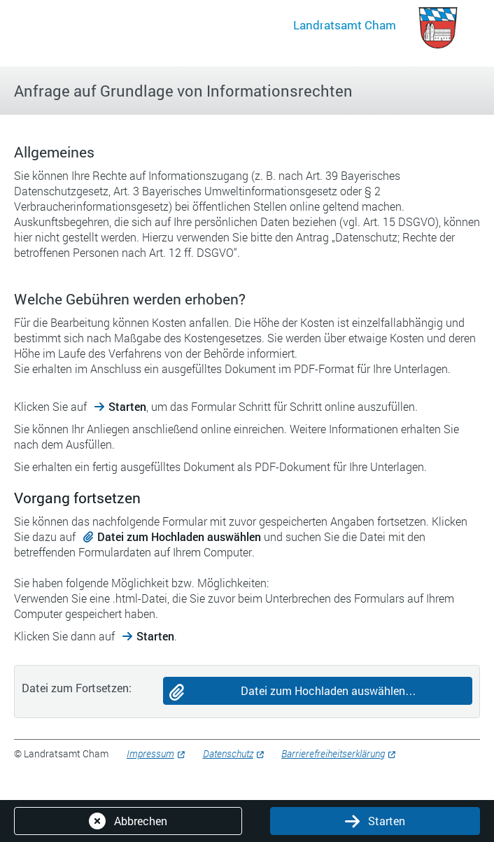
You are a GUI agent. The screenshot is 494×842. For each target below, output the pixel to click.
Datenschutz (228, 753)
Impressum (150, 753)
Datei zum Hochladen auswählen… (328, 690)
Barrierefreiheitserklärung (333, 753)
